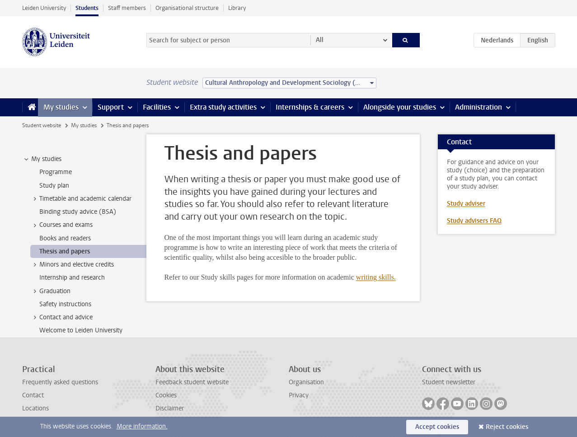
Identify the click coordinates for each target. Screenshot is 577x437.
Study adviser (466, 203)
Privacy (299, 395)
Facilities (157, 107)
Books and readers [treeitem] (65, 238)
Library (237, 8)
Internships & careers (310, 107)
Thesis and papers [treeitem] (64, 251)
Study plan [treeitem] (54, 185)
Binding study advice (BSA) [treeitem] (77, 211)
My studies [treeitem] (42, 159)
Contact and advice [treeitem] (62, 317)
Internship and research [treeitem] (72, 277)
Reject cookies (507, 427)
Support (111, 107)
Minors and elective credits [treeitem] (72, 264)
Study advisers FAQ (474, 220)
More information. (142, 426)
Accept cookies (437, 427)
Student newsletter (448, 382)
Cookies (166, 395)
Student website (41, 125)
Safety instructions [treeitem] (65, 304)
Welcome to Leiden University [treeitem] (80, 330)
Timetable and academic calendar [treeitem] (81, 198)
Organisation (306, 382)
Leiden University (44, 8)
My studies (61, 107)
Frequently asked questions (60, 382)
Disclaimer (169, 408)
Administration (478, 107)
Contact (33, 395)
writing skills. (376, 277)
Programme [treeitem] (55, 172)
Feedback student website (192, 382)
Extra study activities (223, 107)
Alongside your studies (399, 107)
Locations (35, 408)
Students (87, 8)
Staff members (127, 8)
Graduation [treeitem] (50, 291)
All (320, 40)
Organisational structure (187, 8)
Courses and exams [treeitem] (62, 225)
